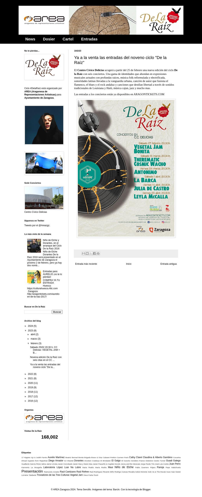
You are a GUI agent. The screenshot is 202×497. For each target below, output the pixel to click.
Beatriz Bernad (71, 457)
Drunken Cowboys (92, 461)
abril (33, 334)
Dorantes (79, 460)
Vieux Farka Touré (90, 475)
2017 (31, 396)
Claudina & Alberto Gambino (157, 457)
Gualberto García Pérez (31, 464)
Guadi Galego (173, 460)
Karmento (25, 467)
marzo (34, 338)
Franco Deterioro (146, 461)
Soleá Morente (141, 472)
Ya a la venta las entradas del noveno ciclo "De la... (45, 365)
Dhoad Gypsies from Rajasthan (34, 461)
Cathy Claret (135, 457)
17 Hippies (25, 457)
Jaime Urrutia (51, 464)
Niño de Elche (124, 467)
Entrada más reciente (86, 264)
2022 (31, 374)
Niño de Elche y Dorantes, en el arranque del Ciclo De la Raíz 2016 (52, 244)
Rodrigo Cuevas (121, 472)
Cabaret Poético (110, 457)
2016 (31, 401)
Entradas (89, 39)
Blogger (146, 489)
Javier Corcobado (65, 464)
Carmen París (123, 457)
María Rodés (101, 467)
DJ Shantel (68, 461)
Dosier (49, 39)
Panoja (160, 467)
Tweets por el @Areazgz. (37, 225)
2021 (31, 378)
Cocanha (177, 457)
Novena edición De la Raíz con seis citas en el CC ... (46, 358)
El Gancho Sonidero (130, 461)
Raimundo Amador (51, 472)
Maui (110, 467)
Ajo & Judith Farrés (39, 457)
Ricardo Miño (108, 472)
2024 (31, 326)
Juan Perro (175, 464)
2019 (31, 387)
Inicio (128, 264)
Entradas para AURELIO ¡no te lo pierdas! (52, 274)
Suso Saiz (171, 472)
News (30, 39)
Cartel (68, 39)
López (60, 467)
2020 (31, 383)
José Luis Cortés (162, 464)
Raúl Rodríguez (96, 472)
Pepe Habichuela (173, 467)
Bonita (81, 457)
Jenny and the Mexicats (130, 464)
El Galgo (116, 460)
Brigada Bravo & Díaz (93, 457)
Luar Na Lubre (72, 467)
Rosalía (131, 472)
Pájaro (153, 467)
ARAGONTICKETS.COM (149, 94)
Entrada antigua (168, 264)
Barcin (116, 489)
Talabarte (32, 475)
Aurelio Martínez (56, 457)
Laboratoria (49, 467)
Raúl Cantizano (68, 471)
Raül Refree (82, 471)
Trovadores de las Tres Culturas (53, 475)
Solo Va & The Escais (157, 472)
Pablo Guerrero (142, 467)
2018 (31, 392)
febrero (35, 343)
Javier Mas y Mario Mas (82, 464)
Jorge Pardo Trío (147, 464)
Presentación (32, 471)
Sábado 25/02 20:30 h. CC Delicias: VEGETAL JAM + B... (45, 350)
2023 (31, 330)
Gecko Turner (159, 461)
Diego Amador (55, 460)
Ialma (43, 464)
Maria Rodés (88, 467)
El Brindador (105, 461)
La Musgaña (36, 467)
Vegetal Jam (76, 475)
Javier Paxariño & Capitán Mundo (106, 464)
